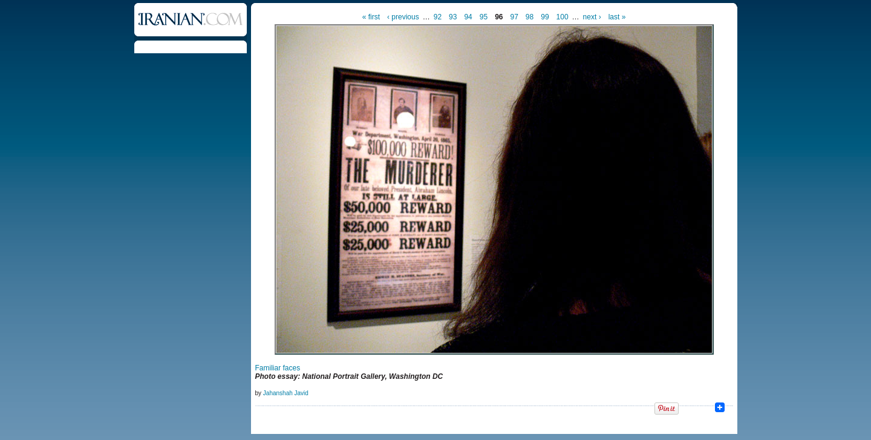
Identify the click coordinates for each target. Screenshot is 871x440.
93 (453, 17)
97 (514, 17)
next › (592, 17)
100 (562, 17)
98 (529, 17)
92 (438, 17)
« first (371, 17)
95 (484, 17)
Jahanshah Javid (285, 393)
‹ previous (403, 17)
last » (617, 17)
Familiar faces (278, 368)
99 (545, 17)
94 (468, 17)
